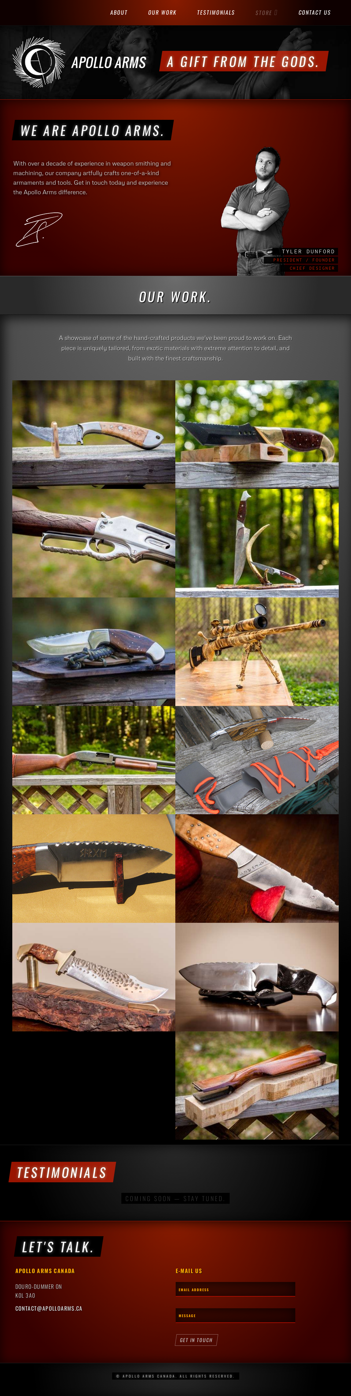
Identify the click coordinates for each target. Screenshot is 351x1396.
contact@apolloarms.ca (49, 1308)
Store (267, 13)
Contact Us (315, 12)
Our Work (163, 12)
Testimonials (216, 12)
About (119, 12)
